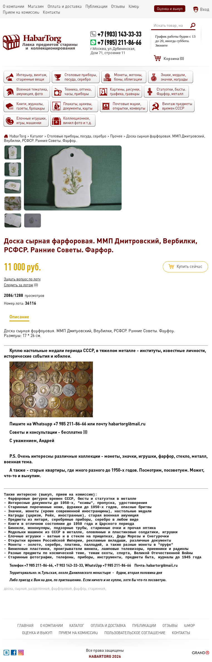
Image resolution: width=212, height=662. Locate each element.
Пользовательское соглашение (135, 633)
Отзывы (170, 625)
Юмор (189, 625)
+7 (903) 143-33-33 (119, 34)
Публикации (144, 625)
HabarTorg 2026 (105, 656)
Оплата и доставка (108, 625)
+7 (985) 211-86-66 (119, 42)
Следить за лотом (18, 285)
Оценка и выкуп (170, 8)
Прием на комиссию (78, 633)
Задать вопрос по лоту (22, 279)
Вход (204, 9)
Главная (25, 625)
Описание (19, 317)
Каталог (76, 625)
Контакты (181, 633)
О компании (51, 625)
